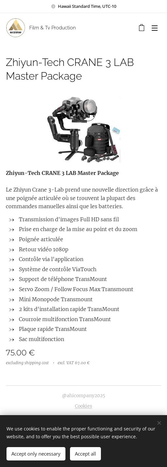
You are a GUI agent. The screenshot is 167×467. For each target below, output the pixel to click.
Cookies (83, 406)
